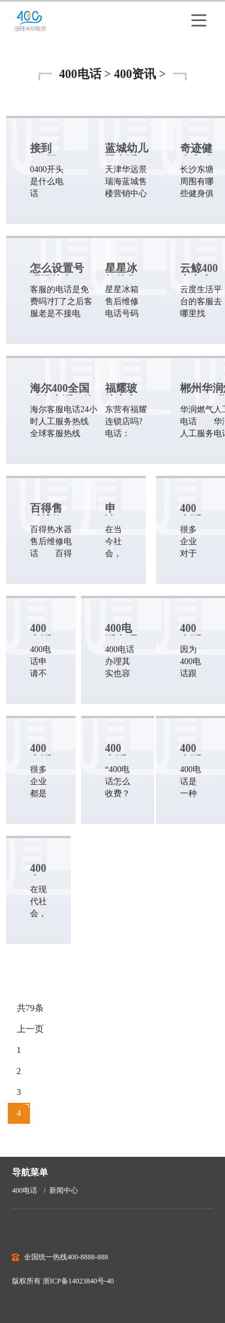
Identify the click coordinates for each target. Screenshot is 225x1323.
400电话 (80, 73)
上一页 (30, 1029)
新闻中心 (63, 1190)
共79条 (30, 1008)
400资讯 (135, 73)
